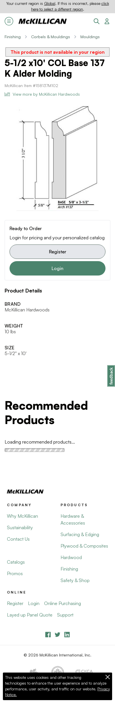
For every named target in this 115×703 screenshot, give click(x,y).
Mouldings (90, 36)
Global (49, 3)
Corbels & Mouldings (50, 36)
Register (57, 252)
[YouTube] (57, 634)
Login (57, 268)
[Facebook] (48, 634)
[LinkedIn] (67, 634)
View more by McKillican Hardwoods (42, 94)
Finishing (13, 36)
